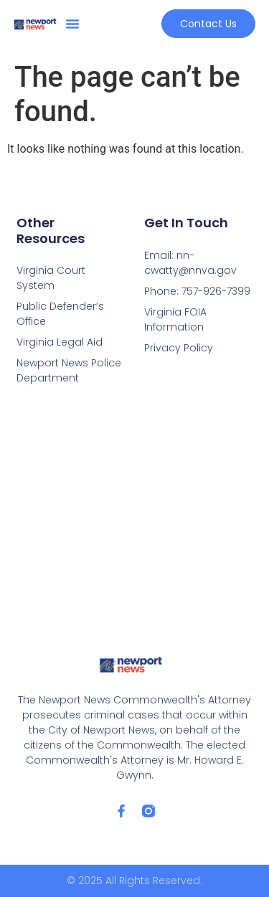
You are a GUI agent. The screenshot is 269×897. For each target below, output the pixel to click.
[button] (72, 23)
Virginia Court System (50, 278)
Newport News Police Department (68, 370)
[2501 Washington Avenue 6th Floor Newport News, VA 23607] (134, 521)
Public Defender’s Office (60, 313)
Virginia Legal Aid (59, 342)
